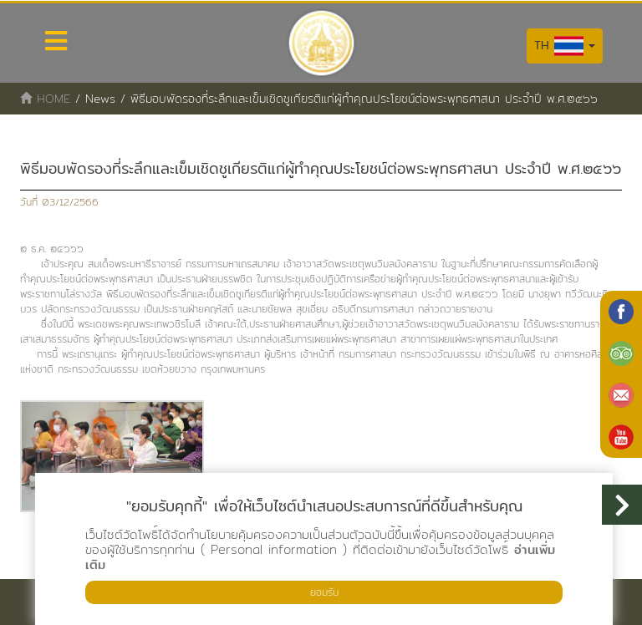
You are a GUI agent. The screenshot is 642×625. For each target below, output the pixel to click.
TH (564, 46)
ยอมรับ (324, 592)
